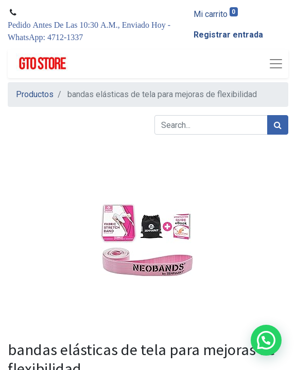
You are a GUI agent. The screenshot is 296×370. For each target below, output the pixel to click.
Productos (35, 94)
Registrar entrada (228, 35)
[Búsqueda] (277, 125)
